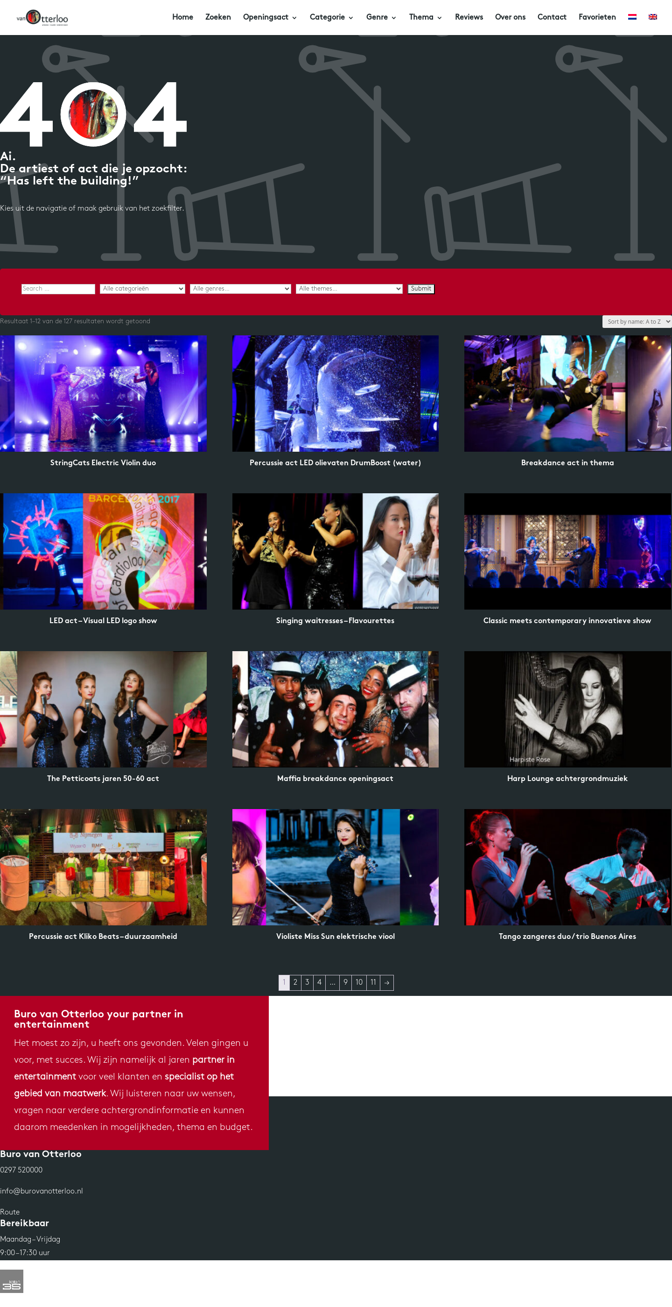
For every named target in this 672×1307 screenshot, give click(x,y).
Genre (377, 17)
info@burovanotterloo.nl (41, 1191)
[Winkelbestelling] (637, 321)
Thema (421, 17)
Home (182, 17)
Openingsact (265, 17)
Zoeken (218, 17)
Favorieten (597, 17)
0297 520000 (21, 1170)
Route (10, 1212)
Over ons (510, 17)
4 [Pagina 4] (319, 983)
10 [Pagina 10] (359, 983)
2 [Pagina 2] (295, 983)
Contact (552, 17)
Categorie (327, 17)
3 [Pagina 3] (307, 983)
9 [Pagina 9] (345, 983)
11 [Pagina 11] (373, 983)
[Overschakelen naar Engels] (653, 24)
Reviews (469, 17)
